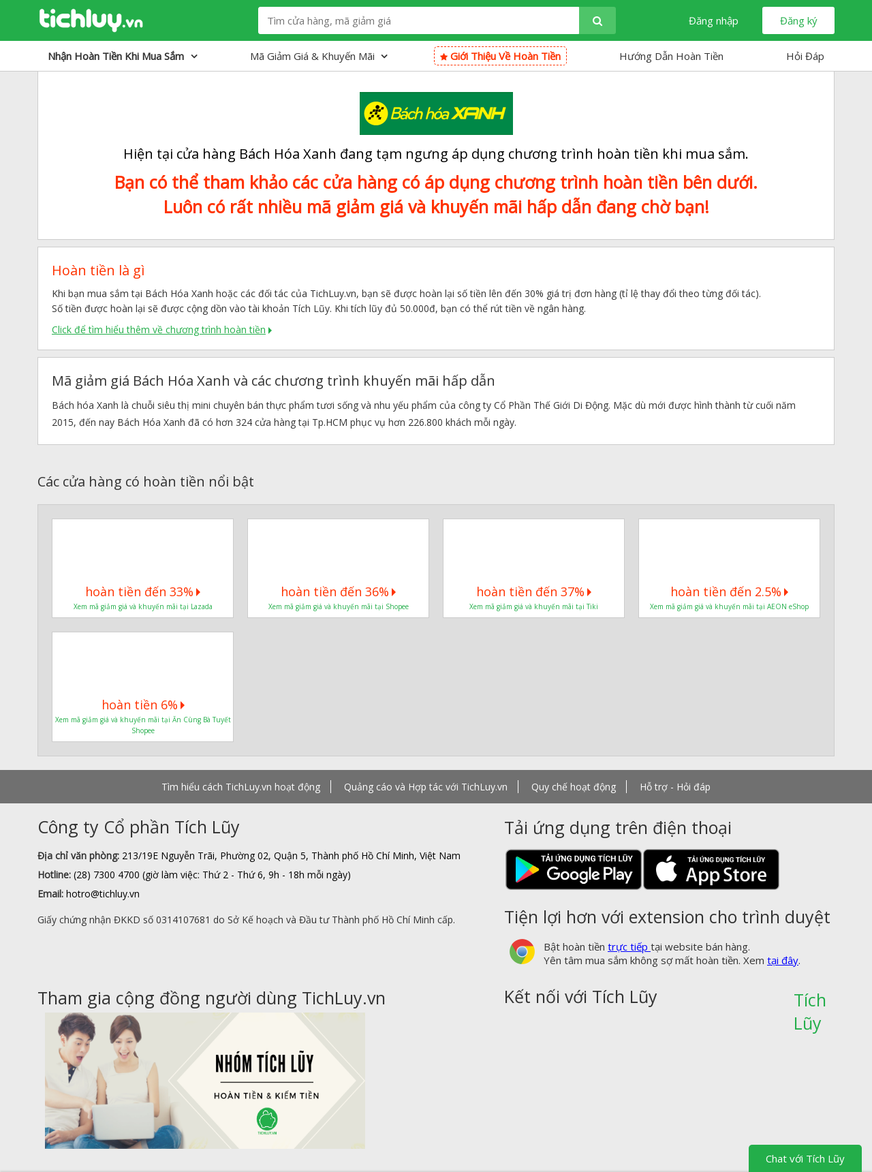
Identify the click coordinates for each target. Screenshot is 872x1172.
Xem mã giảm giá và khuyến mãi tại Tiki (533, 606)
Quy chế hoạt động (573, 786)
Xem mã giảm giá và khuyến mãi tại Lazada (143, 606)
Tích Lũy (810, 1004)
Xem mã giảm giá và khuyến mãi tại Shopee (338, 606)
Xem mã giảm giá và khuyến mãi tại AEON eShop (729, 606)
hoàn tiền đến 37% (533, 591)
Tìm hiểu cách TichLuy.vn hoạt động (240, 786)
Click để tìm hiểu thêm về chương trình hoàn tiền (159, 329)
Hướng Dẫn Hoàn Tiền (671, 56)
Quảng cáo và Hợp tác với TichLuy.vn (426, 786)
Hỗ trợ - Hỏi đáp (675, 786)
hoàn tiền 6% (143, 704)
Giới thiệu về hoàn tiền (500, 56)
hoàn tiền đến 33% (142, 591)
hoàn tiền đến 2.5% (729, 591)
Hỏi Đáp (805, 56)
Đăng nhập (713, 20)
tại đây (782, 960)
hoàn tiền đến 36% (338, 591)
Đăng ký (799, 20)
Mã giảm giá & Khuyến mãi (319, 56)
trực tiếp (629, 946)
